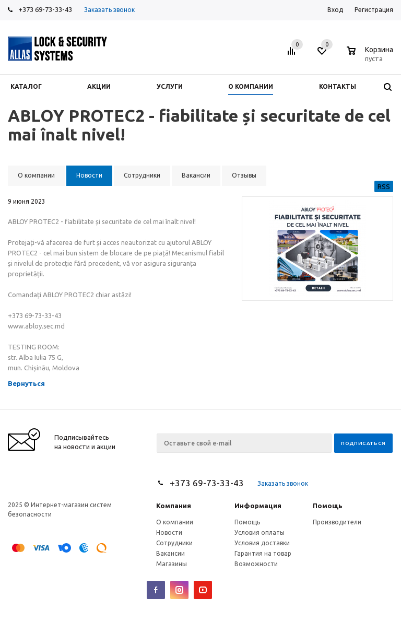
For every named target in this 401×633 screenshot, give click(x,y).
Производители (337, 522)
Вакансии (170, 553)
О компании (174, 522)
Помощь (328, 505)
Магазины (171, 563)
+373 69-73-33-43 (45, 9)
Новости (169, 532)
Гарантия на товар (262, 553)
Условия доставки (262, 543)
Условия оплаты (259, 532)
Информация (257, 505)
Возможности (256, 563)
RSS (384, 186)
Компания (173, 505)
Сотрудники (174, 543)
